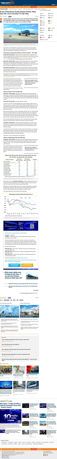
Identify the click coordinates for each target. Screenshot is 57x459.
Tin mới (4, 337)
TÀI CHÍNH (19, 6)
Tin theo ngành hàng (45, 10)
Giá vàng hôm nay (4, 442)
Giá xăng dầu (51, 442)
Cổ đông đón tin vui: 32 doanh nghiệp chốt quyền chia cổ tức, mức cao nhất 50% (29, 325)
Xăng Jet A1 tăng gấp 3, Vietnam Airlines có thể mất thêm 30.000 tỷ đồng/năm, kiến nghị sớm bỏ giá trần (9, 327)
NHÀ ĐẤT (23, 6)
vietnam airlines (6, 300)
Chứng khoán (49, 410)
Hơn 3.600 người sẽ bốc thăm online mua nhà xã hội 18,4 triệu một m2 (16, 349)
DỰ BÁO (7, 6)
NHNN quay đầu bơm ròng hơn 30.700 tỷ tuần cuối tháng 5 (18, 375)
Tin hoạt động (37, 9)
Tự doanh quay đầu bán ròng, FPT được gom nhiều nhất (34, 405)
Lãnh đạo (20, 9)
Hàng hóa (3, 346)
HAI (17, 300)
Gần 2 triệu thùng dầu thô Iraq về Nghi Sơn (10, 344)
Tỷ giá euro (24, 442)
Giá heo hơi (29, 442)
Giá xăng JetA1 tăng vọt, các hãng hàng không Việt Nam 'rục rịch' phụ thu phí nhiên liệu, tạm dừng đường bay (10, 331)
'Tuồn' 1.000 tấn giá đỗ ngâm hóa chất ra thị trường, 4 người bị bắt (15, 339)
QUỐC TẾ (15, 6)
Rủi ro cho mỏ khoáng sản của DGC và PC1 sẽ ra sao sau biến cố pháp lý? (29, 316)
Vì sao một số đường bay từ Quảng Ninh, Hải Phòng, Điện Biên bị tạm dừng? (9, 324)
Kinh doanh (3, 341)
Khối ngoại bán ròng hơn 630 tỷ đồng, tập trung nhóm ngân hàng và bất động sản (51, 432)
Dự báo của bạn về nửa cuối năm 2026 (27, 265)
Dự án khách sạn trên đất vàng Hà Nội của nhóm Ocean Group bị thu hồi (19, 391)
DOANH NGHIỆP (33, 6)
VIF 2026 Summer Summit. (22, 257)
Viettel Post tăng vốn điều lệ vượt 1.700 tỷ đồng (29, 319)
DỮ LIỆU (43, 6)
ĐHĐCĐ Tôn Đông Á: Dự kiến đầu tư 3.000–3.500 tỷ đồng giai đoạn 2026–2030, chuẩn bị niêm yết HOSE (30, 328)
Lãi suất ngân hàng (45, 442)
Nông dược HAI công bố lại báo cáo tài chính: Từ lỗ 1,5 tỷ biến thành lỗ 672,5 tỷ (31, 149)
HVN (14, 300)
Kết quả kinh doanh (13, 9)
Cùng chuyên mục (25, 303)
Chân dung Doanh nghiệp (28, 9)
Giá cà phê (33, 442)
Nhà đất (1, 395)
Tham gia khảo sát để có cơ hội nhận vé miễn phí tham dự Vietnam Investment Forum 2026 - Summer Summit (13, 432)
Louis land (21, 300)
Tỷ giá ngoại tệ (10, 442)
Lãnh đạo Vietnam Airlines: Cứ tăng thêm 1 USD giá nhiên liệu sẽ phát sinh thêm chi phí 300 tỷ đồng (10, 315)
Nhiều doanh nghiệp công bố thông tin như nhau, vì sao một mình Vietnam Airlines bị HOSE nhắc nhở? (31, 82)
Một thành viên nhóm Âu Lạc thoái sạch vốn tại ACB (32, 390)
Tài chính (28, 393)
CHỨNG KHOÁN (28, 6)
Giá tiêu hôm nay (38, 442)
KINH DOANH (39, 6)
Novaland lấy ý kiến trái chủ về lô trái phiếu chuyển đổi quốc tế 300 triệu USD (29, 322)
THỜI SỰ (4, 6)
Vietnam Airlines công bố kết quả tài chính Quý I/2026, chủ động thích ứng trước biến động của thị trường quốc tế (10, 320)
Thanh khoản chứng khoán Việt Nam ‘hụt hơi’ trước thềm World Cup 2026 (34, 423)
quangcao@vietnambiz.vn (49, 453)
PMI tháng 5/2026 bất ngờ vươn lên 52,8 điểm (6, 375)
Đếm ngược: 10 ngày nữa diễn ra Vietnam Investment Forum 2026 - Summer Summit (10, 405)
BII (11, 300)
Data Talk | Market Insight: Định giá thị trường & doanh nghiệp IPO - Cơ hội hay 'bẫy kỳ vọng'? (19, 360)
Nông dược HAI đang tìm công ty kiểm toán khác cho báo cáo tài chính (23, 283)
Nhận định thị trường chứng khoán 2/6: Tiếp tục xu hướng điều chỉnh (16, 354)
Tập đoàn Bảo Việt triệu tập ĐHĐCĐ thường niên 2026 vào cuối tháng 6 (51, 415)
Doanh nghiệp (4, 9)
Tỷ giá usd (15, 442)
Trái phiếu (43, 9)
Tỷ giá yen (20, 442)
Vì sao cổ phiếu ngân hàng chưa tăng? (32, 375)
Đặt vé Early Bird (14, 265)
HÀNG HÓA (11, 6)
